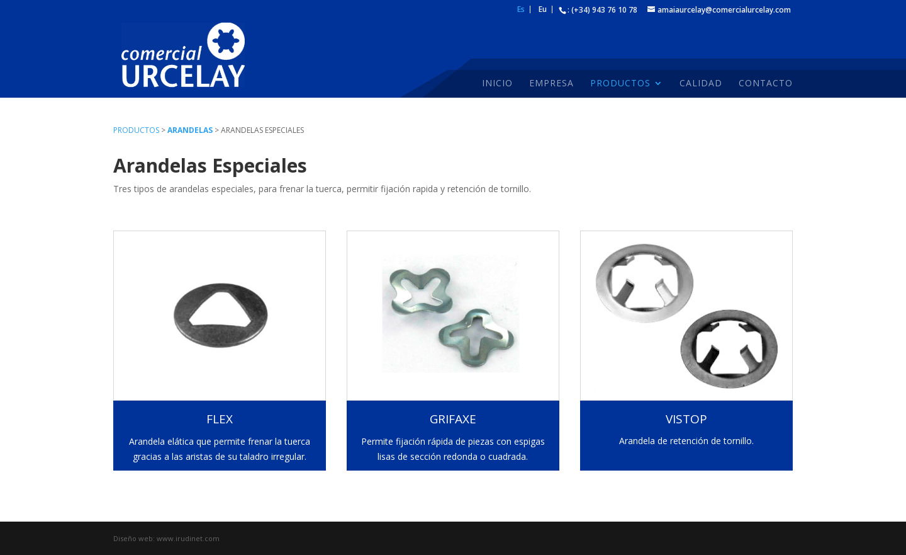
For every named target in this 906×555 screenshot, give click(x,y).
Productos (620, 84)
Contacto (766, 84)
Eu (543, 10)
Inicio (497, 84)
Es (521, 10)
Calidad (701, 84)
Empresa (551, 84)
